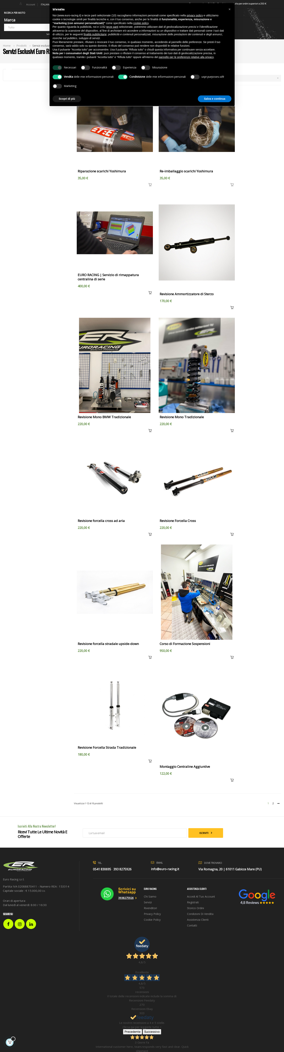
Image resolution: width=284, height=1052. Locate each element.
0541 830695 (102, 586)
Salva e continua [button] (214, 98)
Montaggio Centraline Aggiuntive (241, 483)
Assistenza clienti (198, 636)
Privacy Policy (152, 630)
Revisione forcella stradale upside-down (246, 376)
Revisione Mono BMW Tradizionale (173, 269)
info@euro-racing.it (165, 585)
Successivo (152, 748)
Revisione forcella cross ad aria (101, 360)
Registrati (193, 619)
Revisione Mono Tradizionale (238, 269)
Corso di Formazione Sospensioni (103, 483)
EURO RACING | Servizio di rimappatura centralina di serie (246, 160)
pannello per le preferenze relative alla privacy (186, 57)
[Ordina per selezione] (244, 78)
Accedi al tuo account (201, 613)
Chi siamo (150, 613)
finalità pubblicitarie (95, 34)
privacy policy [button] (195, 15)
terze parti (112, 26)
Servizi (148, 619)
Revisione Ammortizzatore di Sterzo (105, 269)
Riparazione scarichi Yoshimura (102, 158)
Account (30, 4)
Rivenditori (150, 624)
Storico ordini (195, 624)
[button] (230, 9)
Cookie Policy (152, 636)
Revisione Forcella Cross (165, 360)
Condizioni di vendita (200, 630)
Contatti (192, 642)
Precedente (133, 748)
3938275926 (126, 614)
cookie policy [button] (140, 23)
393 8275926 (122, 586)
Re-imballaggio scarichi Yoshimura (173, 158)
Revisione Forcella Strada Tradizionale (176, 467)
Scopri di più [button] (67, 98)
